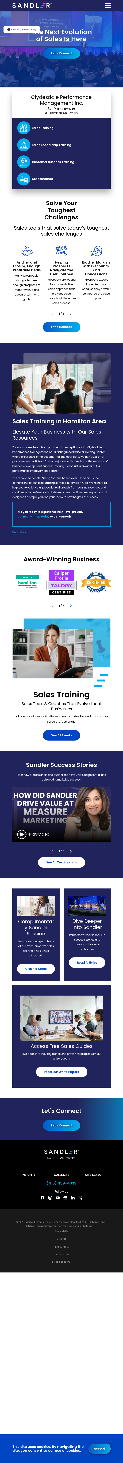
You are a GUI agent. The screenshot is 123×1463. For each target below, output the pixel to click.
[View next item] (70, 313)
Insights (29, 1175)
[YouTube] (58, 1198)
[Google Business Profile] (65, 1198)
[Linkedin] (73, 1198)
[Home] (32, 6)
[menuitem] (61, 1231)
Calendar (61, 1175)
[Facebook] (42, 1198)
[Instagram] (50, 1198)
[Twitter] (80, 1198)
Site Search (94, 1175)
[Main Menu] (108, 5)
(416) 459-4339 (64, 108)
